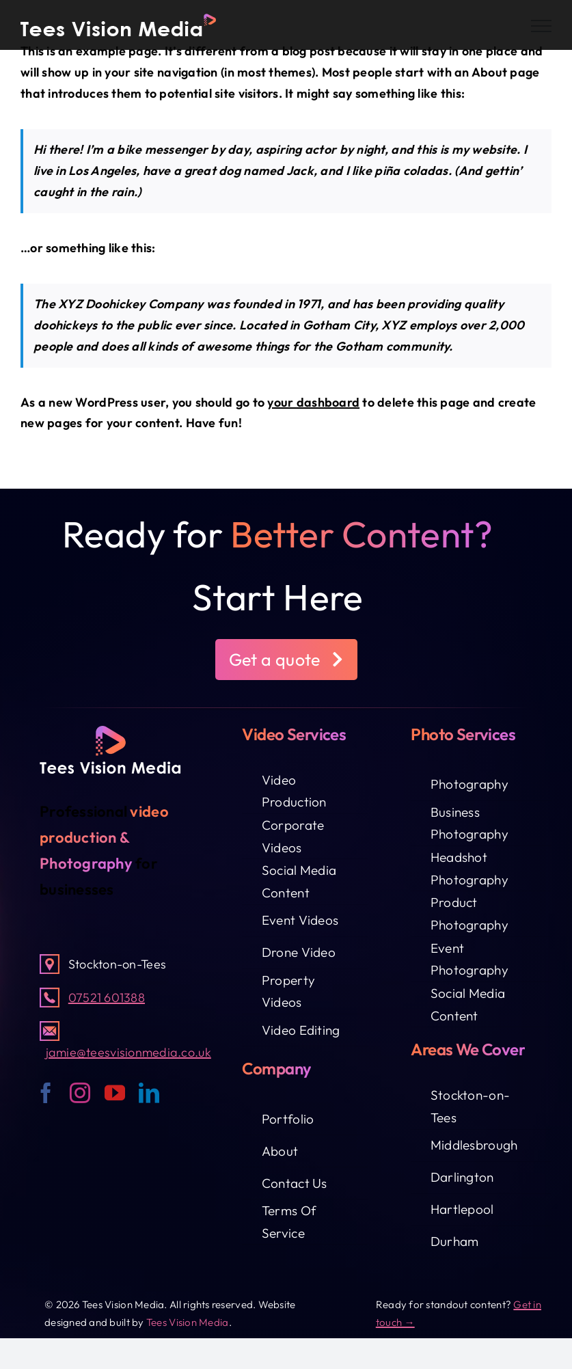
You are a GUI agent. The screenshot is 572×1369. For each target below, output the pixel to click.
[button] (286, 659)
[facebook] (46, 1093)
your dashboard (313, 402)
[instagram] (80, 1093)
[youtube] (115, 1093)
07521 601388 (106, 997)
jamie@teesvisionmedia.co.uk (128, 1052)
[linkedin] (149, 1093)
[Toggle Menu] (541, 26)
